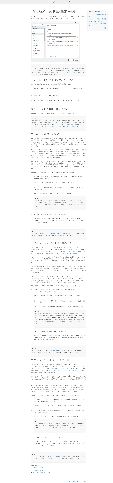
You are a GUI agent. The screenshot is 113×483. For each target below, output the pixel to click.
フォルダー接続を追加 (53, 233)
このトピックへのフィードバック (77, 480)
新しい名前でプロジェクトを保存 (68, 126)
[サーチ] (69, 2)
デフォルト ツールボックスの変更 (97, 28)
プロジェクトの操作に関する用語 (41, 471)
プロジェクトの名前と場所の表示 (97, 19)
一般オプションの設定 (38, 466)
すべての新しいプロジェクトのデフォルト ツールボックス (63, 367)
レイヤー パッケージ (47, 260)
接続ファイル (65, 153)
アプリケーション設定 (63, 72)
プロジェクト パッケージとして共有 (45, 126)
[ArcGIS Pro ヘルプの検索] (55, 2)
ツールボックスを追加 (53, 455)
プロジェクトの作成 (38, 469)
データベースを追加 (52, 350)
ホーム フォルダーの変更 (95, 21)
